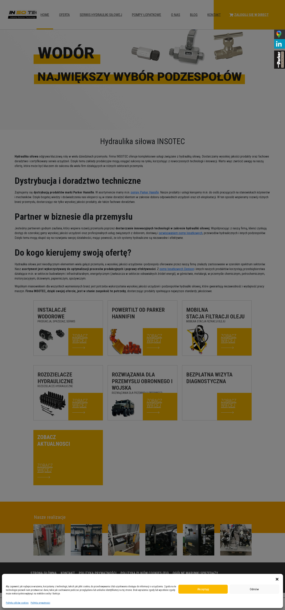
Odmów (254, 589)
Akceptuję (203, 589)
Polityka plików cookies (17, 603)
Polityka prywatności (40, 603)
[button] (277, 579)
